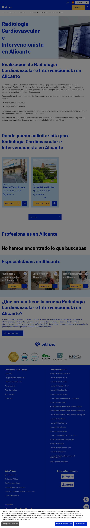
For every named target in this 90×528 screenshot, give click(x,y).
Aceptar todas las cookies (64, 524)
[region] (45, 518)
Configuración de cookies (10, 524)
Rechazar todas (80, 524)
